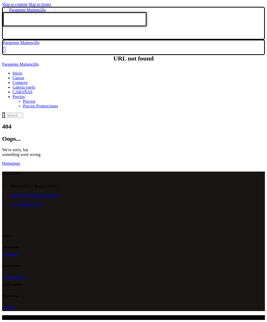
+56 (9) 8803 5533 (26, 204)
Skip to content (14, 4)
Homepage (11, 163)
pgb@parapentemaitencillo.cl (34, 195)
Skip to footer (39, 4)
